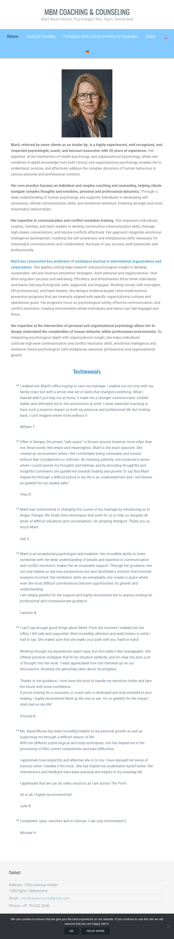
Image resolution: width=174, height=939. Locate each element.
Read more (96, 931)
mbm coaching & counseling (87, 11)
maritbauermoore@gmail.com (45, 898)
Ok (71, 931)
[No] (168, 926)
